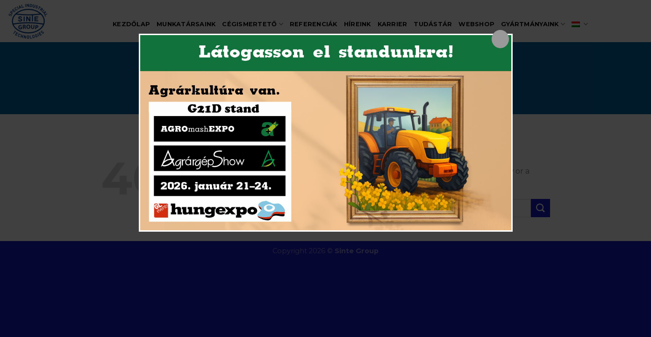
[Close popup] (500, 39)
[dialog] (326, 133)
